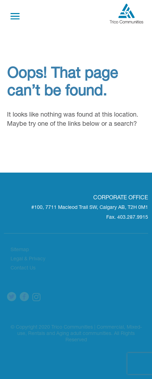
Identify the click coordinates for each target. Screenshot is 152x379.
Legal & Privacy (28, 259)
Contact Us (23, 268)
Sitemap (20, 250)
